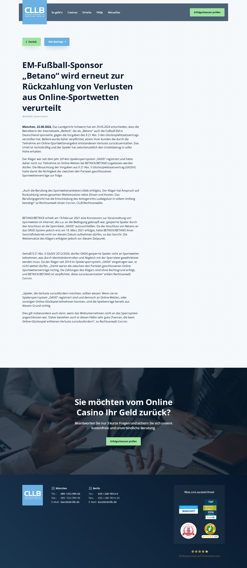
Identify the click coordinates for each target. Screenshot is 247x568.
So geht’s (56, 12)
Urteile (86, 12)
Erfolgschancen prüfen (207, 12)
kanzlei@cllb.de (70, 504)
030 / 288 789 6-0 (108, 496)
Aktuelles (114, 12)
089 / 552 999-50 (70, 496)
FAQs (100, 12)
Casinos (72, 12)
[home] (34, 12)
